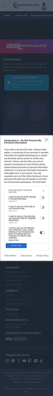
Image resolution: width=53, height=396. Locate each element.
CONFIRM (16, 245)
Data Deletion (11, 255)
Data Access (26, 255)
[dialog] (26, 198)
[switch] (42, 197)
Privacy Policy (42, 255)
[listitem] (26, 191)
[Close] (47, 140)
